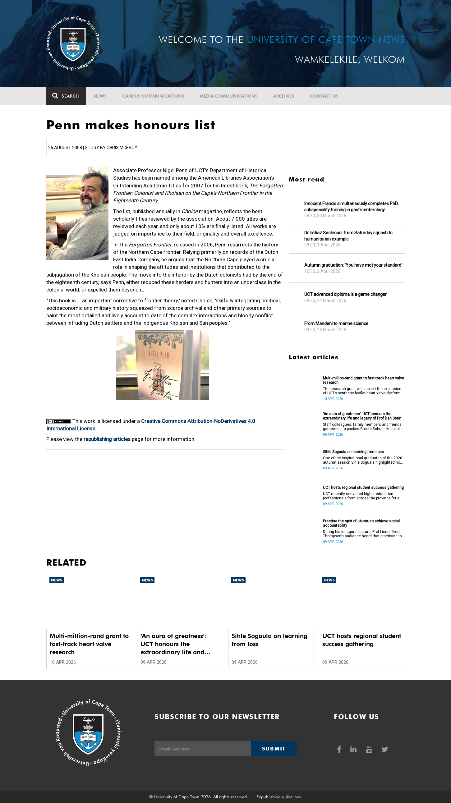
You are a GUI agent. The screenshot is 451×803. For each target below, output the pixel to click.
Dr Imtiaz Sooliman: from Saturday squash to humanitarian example (348, 235)
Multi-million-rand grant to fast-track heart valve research (363, 380)
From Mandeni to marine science (336, 323)
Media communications (229, 96)
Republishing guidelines (278, 796)
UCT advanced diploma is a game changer (345, 294)
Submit (274, 749)
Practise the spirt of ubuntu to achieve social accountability (361, 523)
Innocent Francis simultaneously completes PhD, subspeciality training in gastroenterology (351, 206)
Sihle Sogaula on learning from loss (353, 452)
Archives (284, 96)
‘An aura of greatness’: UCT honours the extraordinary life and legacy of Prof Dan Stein (362, 416)
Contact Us (324, 96)
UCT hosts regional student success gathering (363, 487)
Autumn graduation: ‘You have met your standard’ (353, 265)
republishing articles (107, 439)
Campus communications (153, 96)
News (100, 96)
